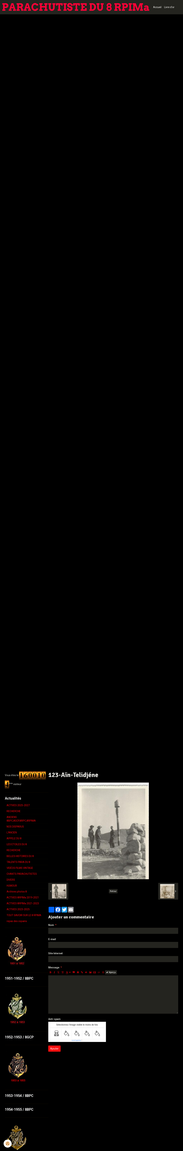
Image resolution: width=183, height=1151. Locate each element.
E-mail (52, 939)
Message (53, 967)
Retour (113, 891)
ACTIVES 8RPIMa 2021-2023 (23, 903)
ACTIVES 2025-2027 (18, 805)
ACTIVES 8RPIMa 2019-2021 (23, 897)
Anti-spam (54, 1019)
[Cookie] (8, 1144)
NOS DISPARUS (15, 826)
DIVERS (11, 879)
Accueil (157, 7)
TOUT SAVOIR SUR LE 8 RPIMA (24, 915)
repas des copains (17, 921)
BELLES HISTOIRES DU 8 (20, 856)
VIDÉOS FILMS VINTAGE (20, 868)
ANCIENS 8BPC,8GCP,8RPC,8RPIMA (21, 819)
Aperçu (111, 972)
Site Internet (55, 953)
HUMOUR (12, 885)
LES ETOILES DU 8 (17, 844)
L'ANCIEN (12, 832)
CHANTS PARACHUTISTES (22, 873)
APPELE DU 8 (14, 838)
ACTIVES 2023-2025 (18, 909)
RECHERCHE (14, 811)
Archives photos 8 (17, 891)
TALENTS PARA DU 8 (18, 862)
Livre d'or (169, 7)
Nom (51, 925)
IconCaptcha (76, 1040)
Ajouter (54, 1048)
